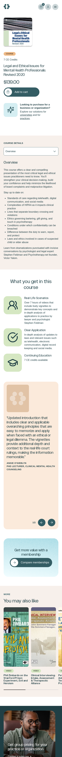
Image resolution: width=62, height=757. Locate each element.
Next (51, 522)
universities (26, 115)
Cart (41, 7)
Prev (41, 522)
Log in (48, 7)
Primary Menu (55, 7)
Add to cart (21, 91)
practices (25, 118)
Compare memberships (35, 562)
